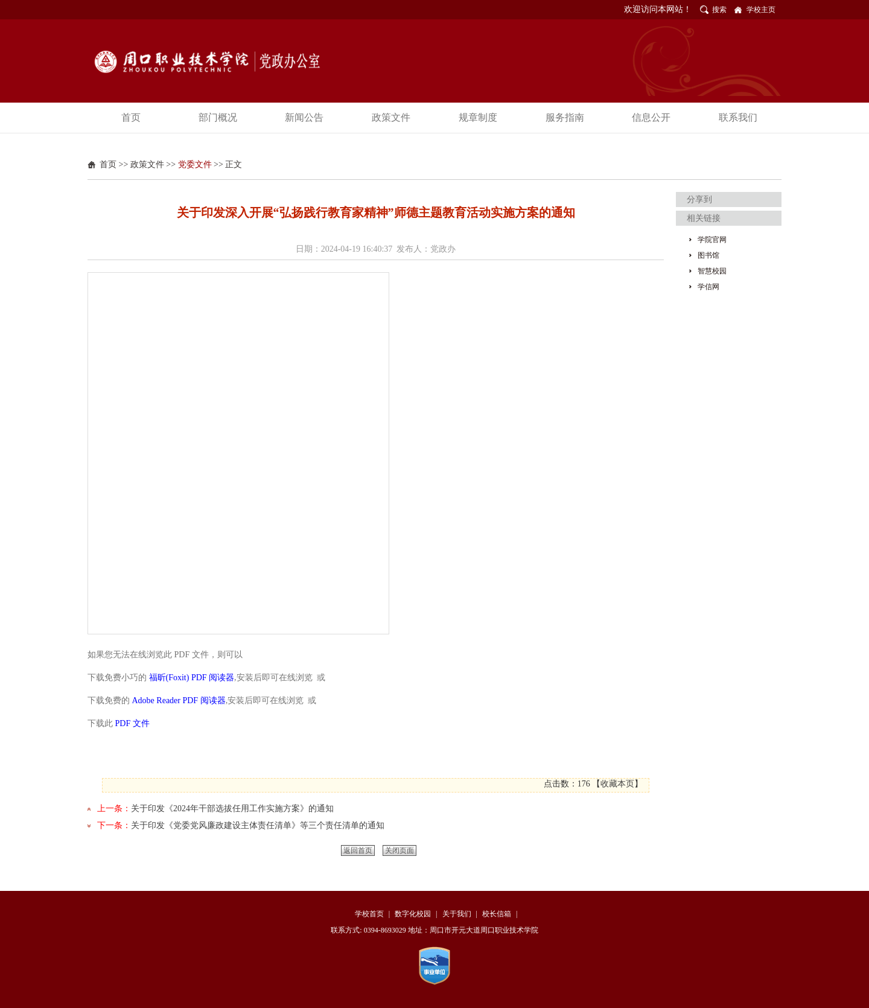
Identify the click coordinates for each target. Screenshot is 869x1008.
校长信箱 (496, 914)
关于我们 (456, 914)
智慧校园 (712, 271)
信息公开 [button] (651, 117)
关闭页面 (399, 850)
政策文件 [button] (391, 117)
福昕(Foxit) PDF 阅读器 (192, 677)
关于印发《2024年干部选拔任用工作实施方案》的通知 (232, 808)
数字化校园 (413, 914)
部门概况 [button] (218, 117)
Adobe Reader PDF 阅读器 (179, 700)
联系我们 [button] (738, 117)
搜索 (719, 9)
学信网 (708, 286)
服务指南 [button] (565, 117)
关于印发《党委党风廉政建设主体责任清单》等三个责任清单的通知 (257, 825)
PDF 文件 (132, 723)
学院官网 (712, 239)
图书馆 (708, 255)
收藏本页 (617, 783)
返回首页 (357, 850)
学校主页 (760, 9)
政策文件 (147, 164)
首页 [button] (131, 117)
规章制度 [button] (478, 117)
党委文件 (195, 164)
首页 (108, 164)
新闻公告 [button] (304, 117)
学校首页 (369, 914)
